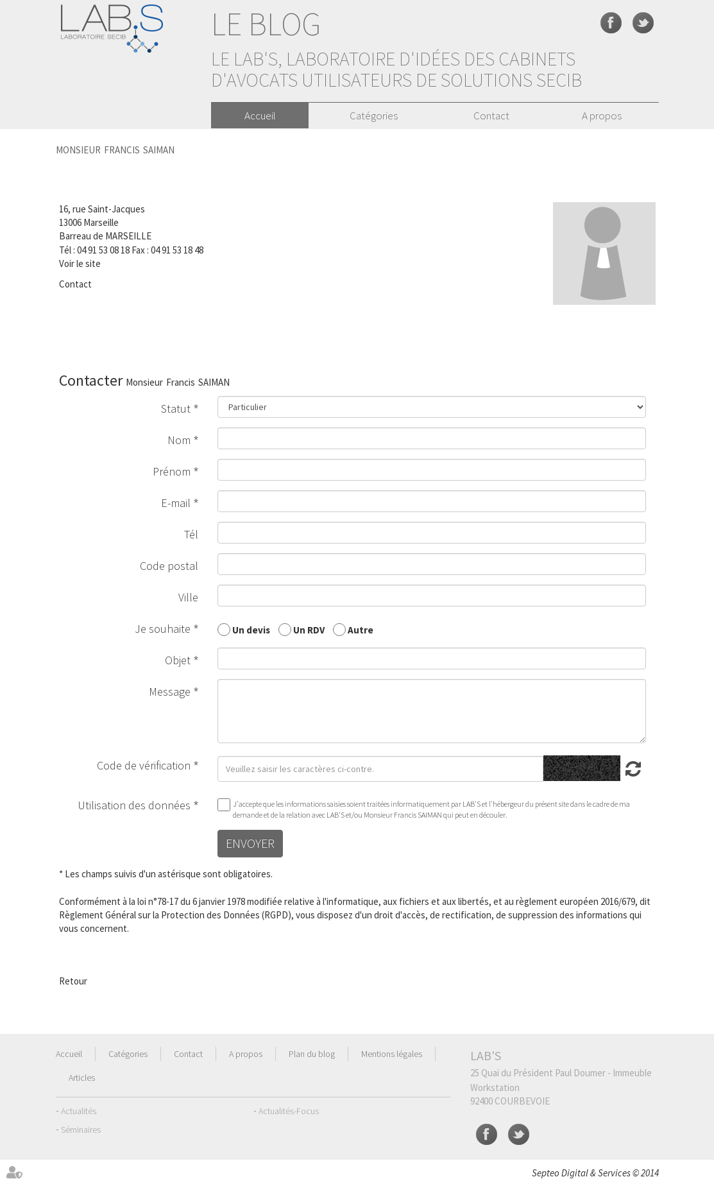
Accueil (260, 115)
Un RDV (309, 629)
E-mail (176, 502)
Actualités (78, 1111)
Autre (360, 629)
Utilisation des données (134, 805)
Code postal (169, 565)
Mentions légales (391, 1054)
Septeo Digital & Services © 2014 (595, 1173)
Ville (188, 597)
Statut (176, 408)
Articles (82, 1077)
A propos (602, 115)
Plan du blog (312, 1054)
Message (170, 691)
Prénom (172, 471)
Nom (179, 440)
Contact (491, 115)
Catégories (374, 115)
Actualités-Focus (289, 1111)
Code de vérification (144, 765)
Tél (191, 534)
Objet (178, 660)
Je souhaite (163, 628)
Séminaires (81, 1129)
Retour (73, 981)
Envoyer (250, 843)
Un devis (251, 629)
